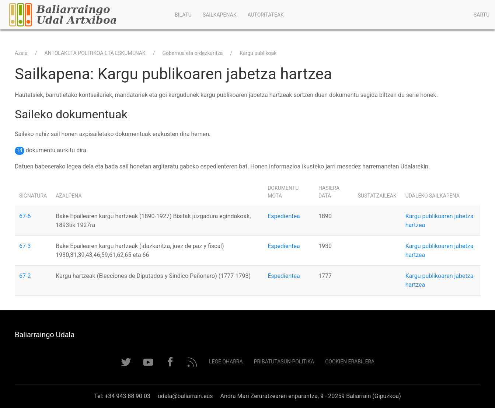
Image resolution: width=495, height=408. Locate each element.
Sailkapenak (220, 15)
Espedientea (284, 216)
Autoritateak (265, 15)
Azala (21, 53)
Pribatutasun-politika (284, 362)
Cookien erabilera (349, 362)
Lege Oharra (226, 362)
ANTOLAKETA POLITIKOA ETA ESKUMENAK (95, 53)
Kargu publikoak (258, 53)
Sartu (481, 15)
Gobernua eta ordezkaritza (192, 53)
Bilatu (183, 15)
